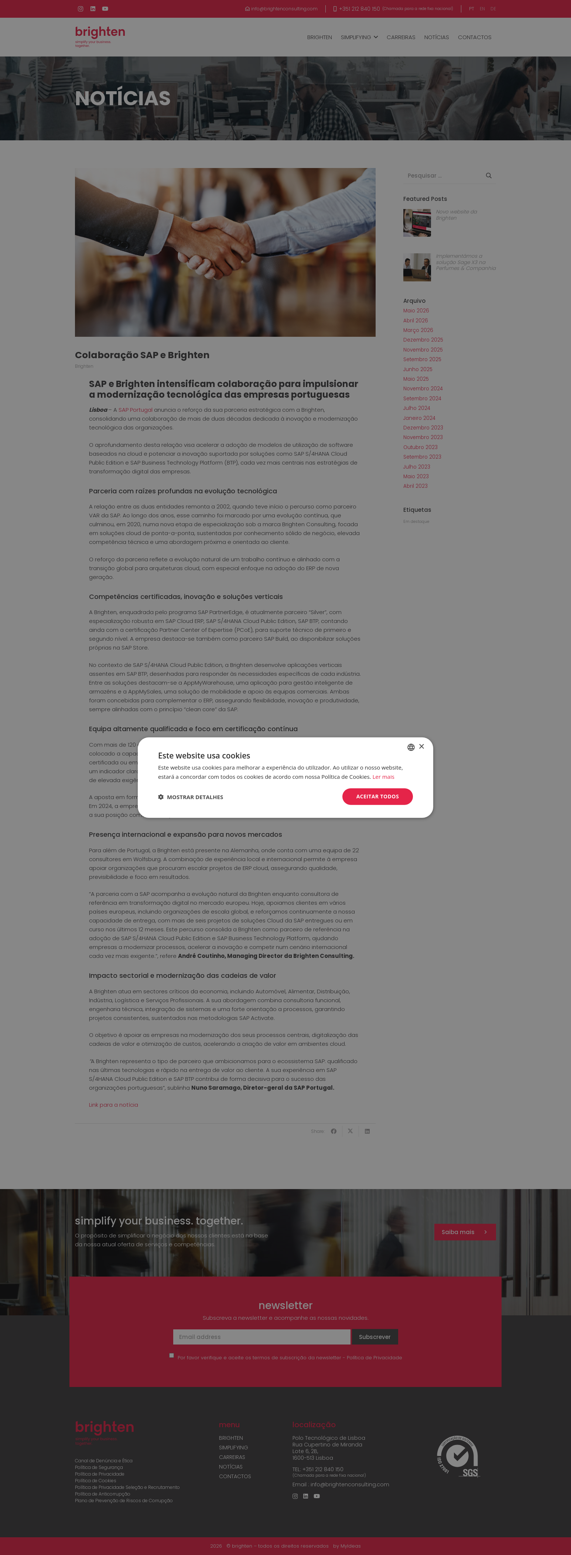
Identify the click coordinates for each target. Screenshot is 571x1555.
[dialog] (285, 777)
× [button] (421, 747)
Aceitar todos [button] (377, 796)
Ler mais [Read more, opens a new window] (383, 776)
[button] (190, 796)
